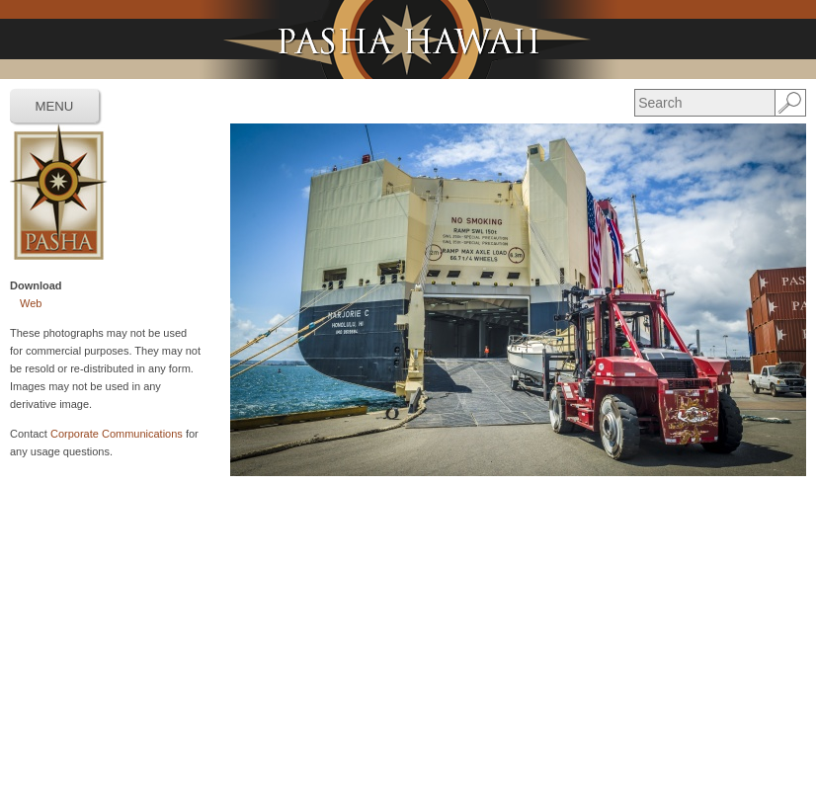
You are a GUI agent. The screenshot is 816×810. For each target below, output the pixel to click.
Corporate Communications (116, 434)
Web (30, 303)
